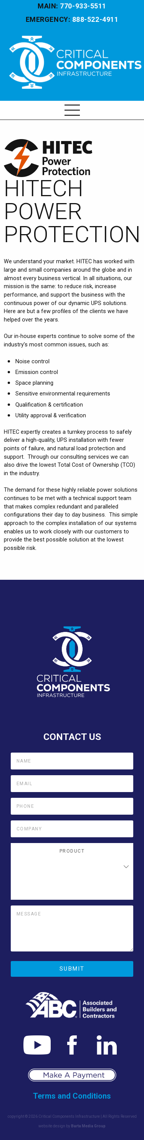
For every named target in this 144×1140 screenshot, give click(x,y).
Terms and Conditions (72, 1096)
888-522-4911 (95, 19)
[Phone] (72, 806)
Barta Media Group (88, 1126)
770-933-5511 (83, 6)
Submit (72, 968)
